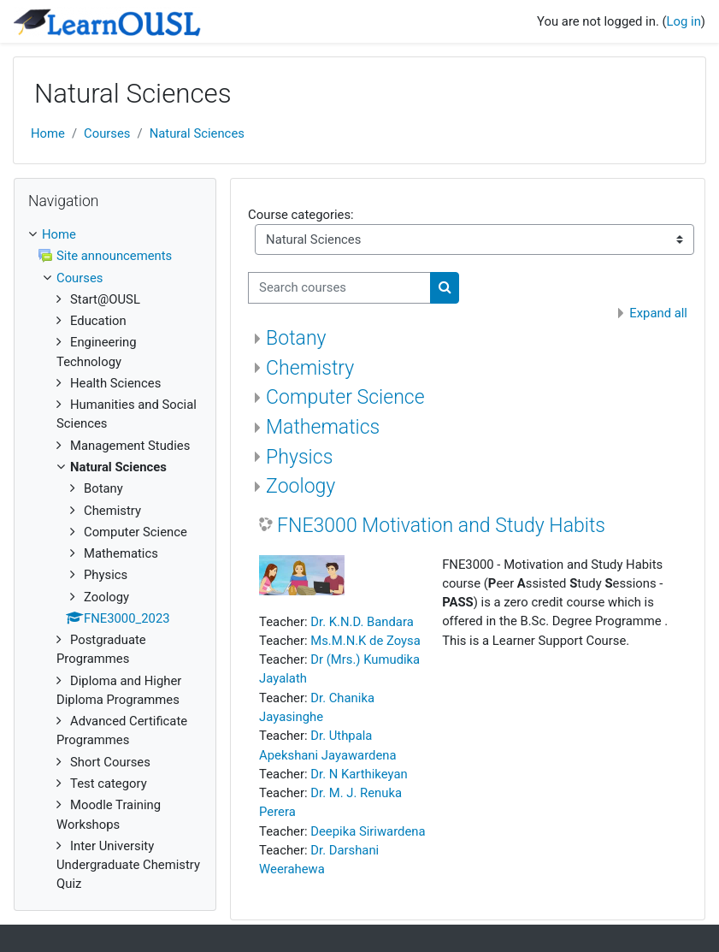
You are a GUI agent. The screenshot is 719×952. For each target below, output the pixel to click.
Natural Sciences (197, 133)
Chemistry (310, 368)
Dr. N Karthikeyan (358, 774)
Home (48, 133)
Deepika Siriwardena (367, 831)
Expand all (658, 313)
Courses (107, 133)
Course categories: (301, 214)
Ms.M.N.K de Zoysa (365, 640)
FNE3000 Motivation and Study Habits (441, 525)
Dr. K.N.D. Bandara (361, 622)
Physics (299, 457)
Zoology (300, 486)
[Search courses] (339, 287)
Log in (684, 21)
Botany (296, 338)
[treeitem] (115, 559)
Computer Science (345, 397)
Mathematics (323, 427)
